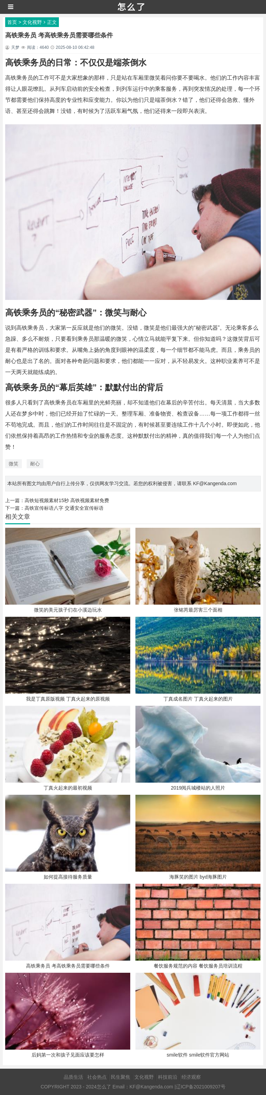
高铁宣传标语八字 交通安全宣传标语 (64, 508)
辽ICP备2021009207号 (200, 1086)
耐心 (35, 463)
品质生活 (73, 1077)
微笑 (13, 463)
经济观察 (191, 1077)
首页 (12, 22)
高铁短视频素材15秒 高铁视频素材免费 (67, 500)
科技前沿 (167, 1077)
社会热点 (97, 1077)
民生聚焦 (120, 1077)
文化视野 (32, 22)
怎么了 (104, 1086)
